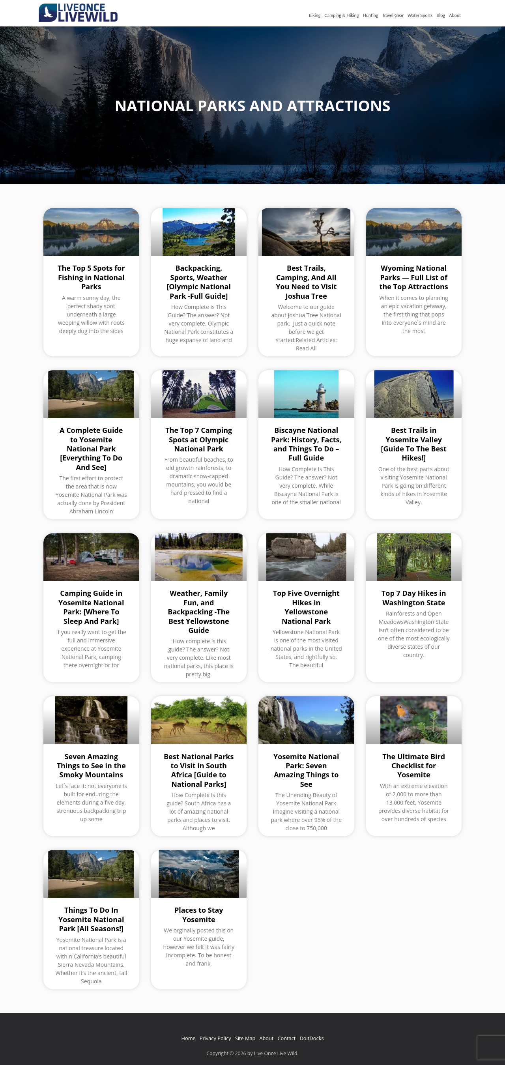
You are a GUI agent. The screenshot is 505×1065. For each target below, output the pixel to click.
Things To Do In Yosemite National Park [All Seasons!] (91, 919)
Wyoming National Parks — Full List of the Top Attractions (414, 277)
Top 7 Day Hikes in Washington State (414, 597)
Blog (441, 15)
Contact (286, 1038)
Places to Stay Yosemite (198, 914)
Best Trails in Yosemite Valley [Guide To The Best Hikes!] (414, 443)
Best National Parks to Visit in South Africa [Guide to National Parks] (199, 770)
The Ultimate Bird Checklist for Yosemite (413, 766)
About (455, 15)
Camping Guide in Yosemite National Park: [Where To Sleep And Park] (91, 606)
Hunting (370, 15)
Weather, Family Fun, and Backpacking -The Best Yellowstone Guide (199, 611)
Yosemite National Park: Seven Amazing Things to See (306, 770)
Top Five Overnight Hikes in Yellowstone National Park (306, 606)
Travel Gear (393, 15)
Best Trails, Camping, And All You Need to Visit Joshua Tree (306, 281)
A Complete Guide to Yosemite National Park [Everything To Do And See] (91, 448)
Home (188, 1038)
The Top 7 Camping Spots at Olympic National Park (198, 439)
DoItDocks (311, 1038)
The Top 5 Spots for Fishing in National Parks (91, 277)
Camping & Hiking (341, 15)
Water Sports (420, 15)
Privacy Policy (215, 1038)
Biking (315, 15)
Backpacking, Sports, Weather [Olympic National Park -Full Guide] (198, 281)
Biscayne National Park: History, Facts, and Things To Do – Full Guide (306, 443)
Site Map (245, 1038)
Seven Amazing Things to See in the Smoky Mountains (91, 766)
